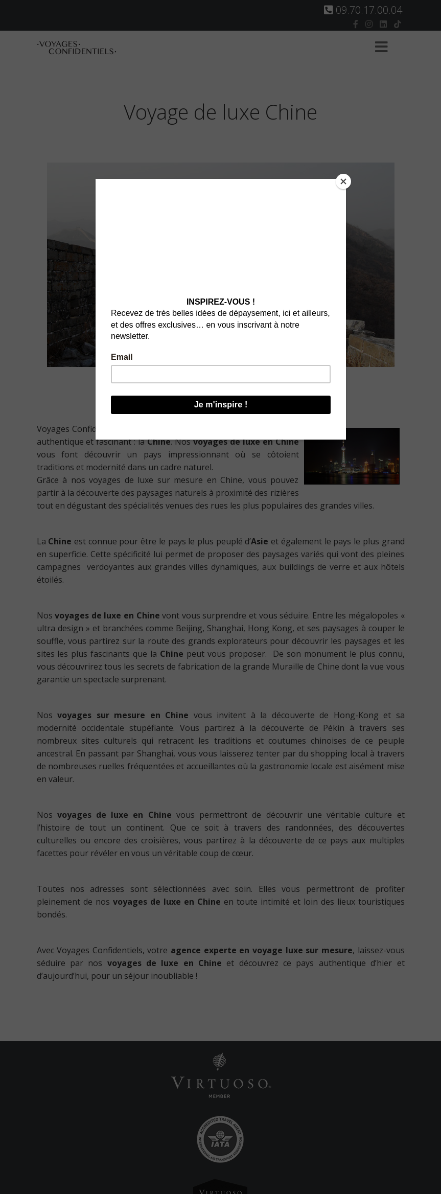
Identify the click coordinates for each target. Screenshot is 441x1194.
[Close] (343, 181)
